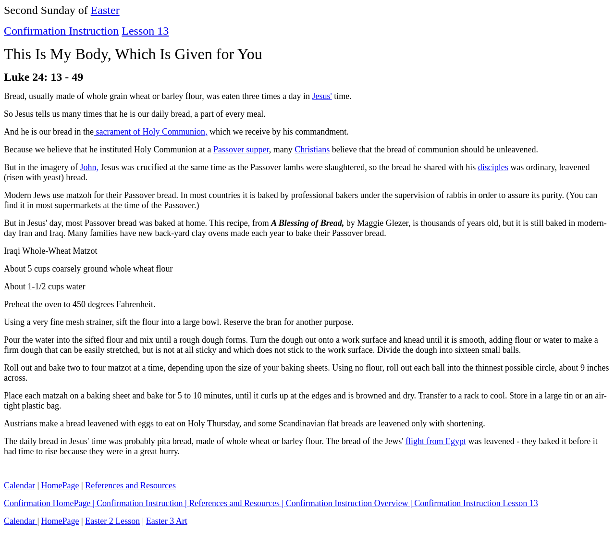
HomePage (60, 485)
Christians (312, 149)
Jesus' (322, 96)
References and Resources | (237, 503)
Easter (105, 10)
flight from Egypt (436, 441)
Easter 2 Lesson (112, 521)
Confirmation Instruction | (143, 503)
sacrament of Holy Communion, (150, 132)
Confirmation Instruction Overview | (350, 503)
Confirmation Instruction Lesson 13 (476, 503)
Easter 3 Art (166, 521)
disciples (493, 167)
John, (89, 167)
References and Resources (130, 485)
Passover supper (241, 149)
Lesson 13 (145, 31)
